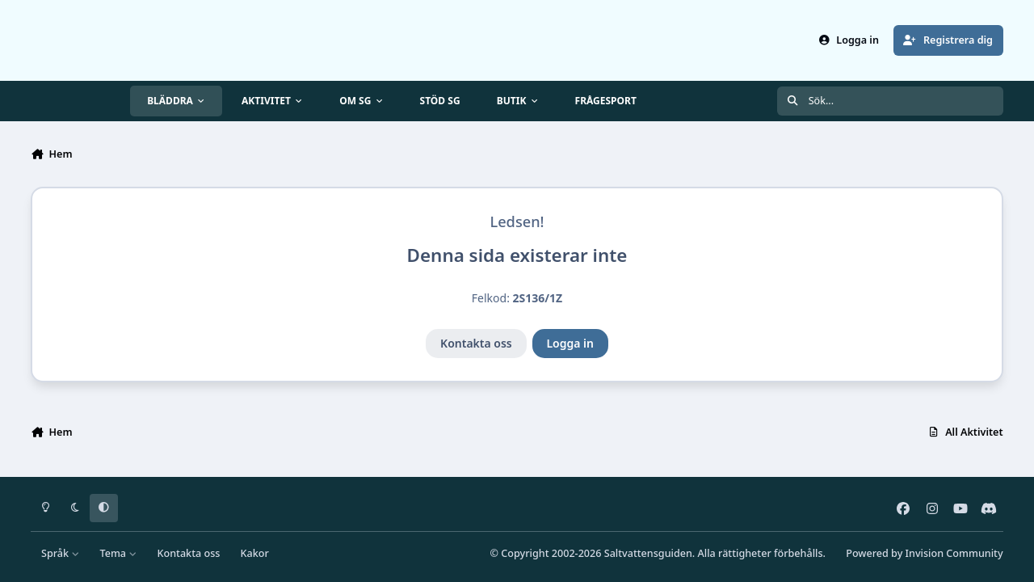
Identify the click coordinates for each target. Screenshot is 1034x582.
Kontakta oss (476, 343)
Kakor (255, 553)
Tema (118, 553)
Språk (60, 553)
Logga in (570, 343)
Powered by (924, 553)
